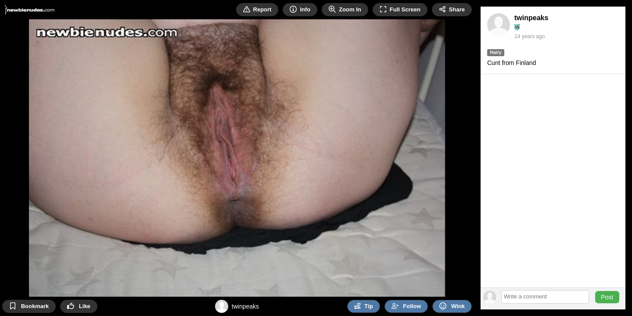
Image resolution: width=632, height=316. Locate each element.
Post (607, 297)
